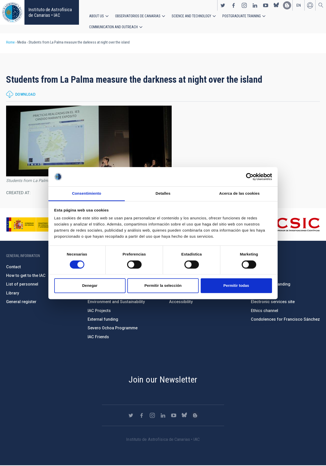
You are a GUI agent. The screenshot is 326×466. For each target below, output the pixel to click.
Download (25, 95)
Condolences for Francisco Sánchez (285, 319)
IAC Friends (98, 337)
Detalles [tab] (163, 193)
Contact (13, 267)
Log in (310, 5)
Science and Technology (191, 16)
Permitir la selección (163, 286)
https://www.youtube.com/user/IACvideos (265, 5)
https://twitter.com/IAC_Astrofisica (223, 5)
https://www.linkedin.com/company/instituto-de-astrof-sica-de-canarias (255, 5)
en (298, 5)
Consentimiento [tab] (86, 193)
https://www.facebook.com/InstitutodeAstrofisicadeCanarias (233, 5)
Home (10, 43)
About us (96, 16)
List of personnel (22, 284)
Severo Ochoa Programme (113, 328)
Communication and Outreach (113, 27)
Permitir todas (236, 286)
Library (12, 293)
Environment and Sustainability (116, 302)
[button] (89, 141)
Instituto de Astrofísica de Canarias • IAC (50, 12)
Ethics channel (264, 311)
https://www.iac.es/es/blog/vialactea (287, 5)
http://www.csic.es (292, 225)
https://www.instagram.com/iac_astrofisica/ (244, 5)
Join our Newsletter (163, 380)
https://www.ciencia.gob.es (34, 225)
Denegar (89, 286)
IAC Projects (99, 311)
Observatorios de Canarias (137, 16)
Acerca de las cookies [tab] (239, 193)
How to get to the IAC (26, 276)
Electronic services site (273, 302)
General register (21, 302)
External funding (103, 319)
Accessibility (181, 302)
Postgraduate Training (241, 16)
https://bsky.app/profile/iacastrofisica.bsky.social (276, 5)
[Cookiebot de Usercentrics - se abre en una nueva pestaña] (249, 176)
